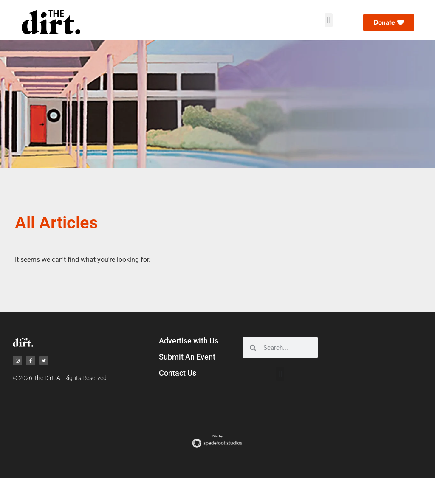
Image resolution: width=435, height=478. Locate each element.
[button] (329, 20)
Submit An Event (187, 356)
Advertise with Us (188, 340)
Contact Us (177, 372)
